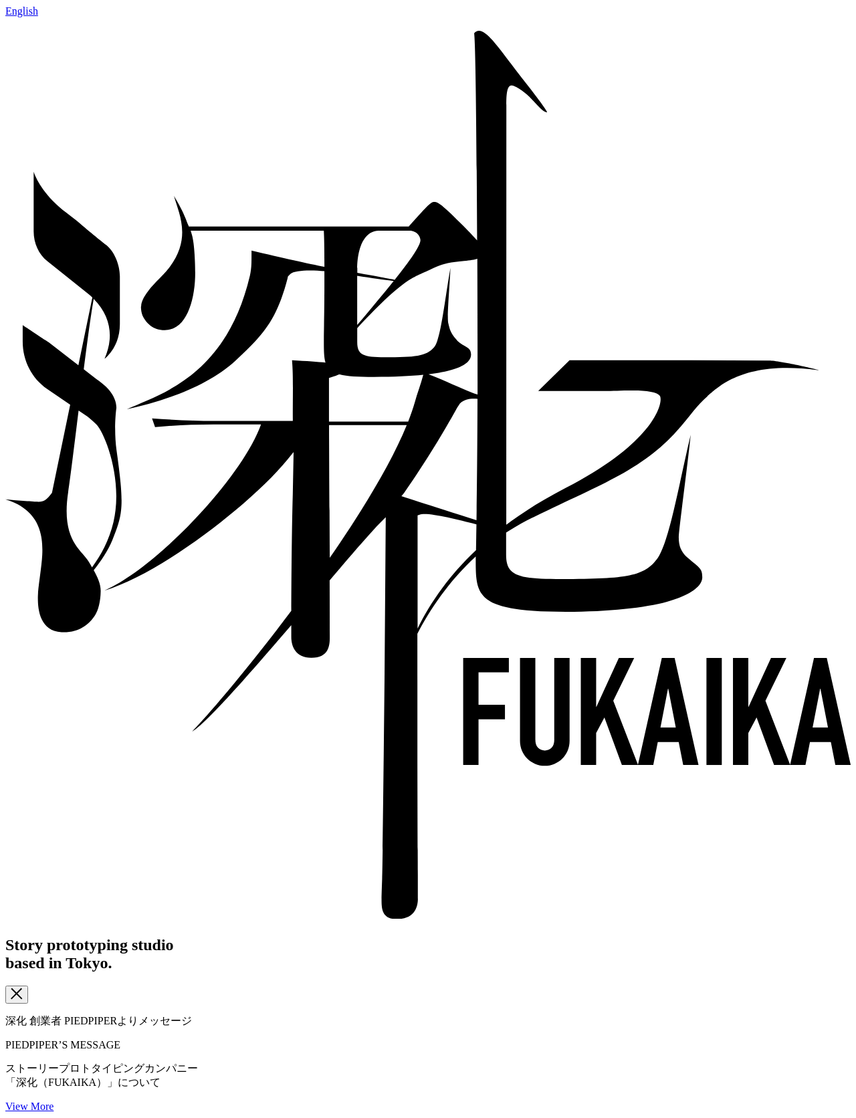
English (21, 11)
